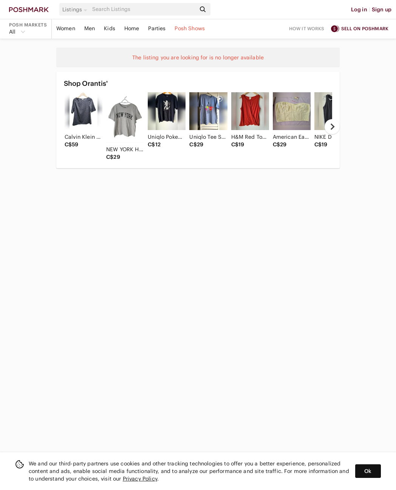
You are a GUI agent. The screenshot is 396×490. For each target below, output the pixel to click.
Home (131, 28)
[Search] (143, 9)
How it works (307, 28)
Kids (109, 28)
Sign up (381, 9)
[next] (332, 126)
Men (89, 28)
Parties (157, 28)
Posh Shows (190, 28)
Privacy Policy (140, 478)
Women (65, 28)
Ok (367, 471)
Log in (359, 9)
